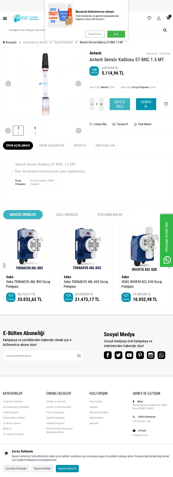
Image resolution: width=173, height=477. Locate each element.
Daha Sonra (94, 34)
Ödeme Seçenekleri (51, 145)
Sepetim (93, 416)
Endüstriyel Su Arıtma (35, 42)
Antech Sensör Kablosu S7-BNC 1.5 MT (101, 42)
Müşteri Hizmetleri (98, 422)
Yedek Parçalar (10, 422)
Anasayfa (9, 42)
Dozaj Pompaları (63, 42)
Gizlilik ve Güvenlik (56, 411)
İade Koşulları (105, 145)
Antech (95, 53)
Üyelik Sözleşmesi (55, 427)
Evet (116, 34)
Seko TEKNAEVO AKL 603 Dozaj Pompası (86, 284)
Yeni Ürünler (95, 411)
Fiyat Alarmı (142, 124)
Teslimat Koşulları (55, 432)
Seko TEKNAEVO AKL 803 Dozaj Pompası (28, 284)
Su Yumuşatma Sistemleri (16, 416)
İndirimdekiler (96, 427)
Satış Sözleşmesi (55, 422)
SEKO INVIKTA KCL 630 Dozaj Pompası (142, 284)
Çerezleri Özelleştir (16, 468)
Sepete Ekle (119, 104)
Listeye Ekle (98, 124)
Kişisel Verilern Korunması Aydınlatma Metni (59, 440)
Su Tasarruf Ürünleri (13, 443)
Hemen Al (146, 104)
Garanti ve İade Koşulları (58, 416)
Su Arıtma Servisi (11, 432)
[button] (8, 84)
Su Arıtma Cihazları (12, 411)
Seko (9, 277)
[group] (43, 84)
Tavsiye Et (120, 124)
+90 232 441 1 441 (142, 430)
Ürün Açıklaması (18, 145)
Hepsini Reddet (42, 468)
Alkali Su (7, 438)
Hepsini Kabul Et (67, 468)
